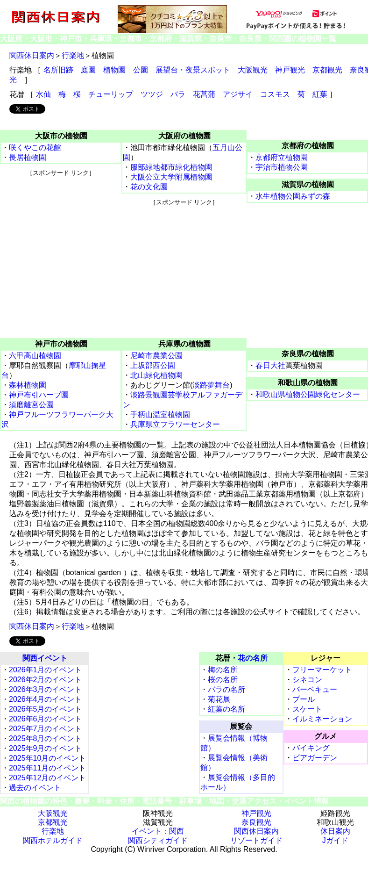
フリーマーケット (322, 670)
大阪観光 (253, 70)
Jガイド (335, 840)
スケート (307, 709)
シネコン (307, 680)
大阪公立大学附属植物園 (171, 177)
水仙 (43, 94)
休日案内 (335, 831)
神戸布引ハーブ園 (39, 395)
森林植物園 (27, 385)
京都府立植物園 (281, 157)
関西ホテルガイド (53, 840)
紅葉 (319, 94)
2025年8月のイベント (45, 738)
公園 (140, 70)
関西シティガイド (158, 840)
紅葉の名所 (226, 709)
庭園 (88, 70)
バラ (177, 94)
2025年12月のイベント (47, 778)
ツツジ (152, 94)
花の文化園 (149, 187)
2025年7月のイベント (45, 729)
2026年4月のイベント (45, 699)
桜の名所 (223, 680)
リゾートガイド (256, 840)
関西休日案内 (31, 55)
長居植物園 (27, 157)
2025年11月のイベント (47, 768)
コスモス (275, 94)
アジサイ (238, 94)
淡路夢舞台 (211, 385)
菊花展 (219, 699)
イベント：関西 (158, 831)
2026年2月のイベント (45, 680)
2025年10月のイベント (47, 758)
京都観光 (327, 70)
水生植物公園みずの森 (292, 196)
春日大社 (270, 365)
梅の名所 (223, 670)
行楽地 (73, 55)
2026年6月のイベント (45, 719)
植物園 (114, 70)
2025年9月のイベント (45, 748)
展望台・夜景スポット (193, 70)
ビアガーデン (314, 758)
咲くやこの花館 (35, 147)
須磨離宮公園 (31, 405)
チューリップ (110, 94)
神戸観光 (290, 70)
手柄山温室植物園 (160, 414)
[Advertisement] (61, 235)
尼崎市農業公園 (156, 356)
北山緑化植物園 (156, 375)
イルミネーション (322, 719)
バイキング (311, 748)
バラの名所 (226, 689)
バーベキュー (314, 689)
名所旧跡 (58, 70)
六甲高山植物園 (35, 356)
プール (303, 699)
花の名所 (253, 658)
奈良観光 (256, 822)
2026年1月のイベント (45, 670)
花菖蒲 (204, 94)
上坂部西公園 (152, 365)
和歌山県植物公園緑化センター (307, 394)
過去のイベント (35, 788)
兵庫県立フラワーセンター (175, 424)
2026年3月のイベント (45, 689)
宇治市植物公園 (281, 167)
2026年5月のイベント (45, 709)
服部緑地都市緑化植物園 (171, 167)
